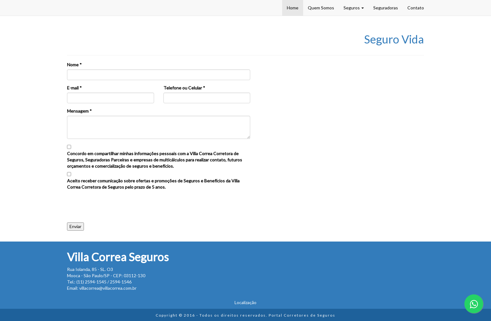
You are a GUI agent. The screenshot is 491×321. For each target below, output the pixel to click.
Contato (415, 7)
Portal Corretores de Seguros (302, 315)
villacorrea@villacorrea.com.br (108, 288)
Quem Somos (321, 7)
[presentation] (114, 204)
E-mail (74, 87)
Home (292, 7)
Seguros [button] (354, 7)
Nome (74, 64)
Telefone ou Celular (184, 87)
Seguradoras (385, 7)
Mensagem (79, 111)
